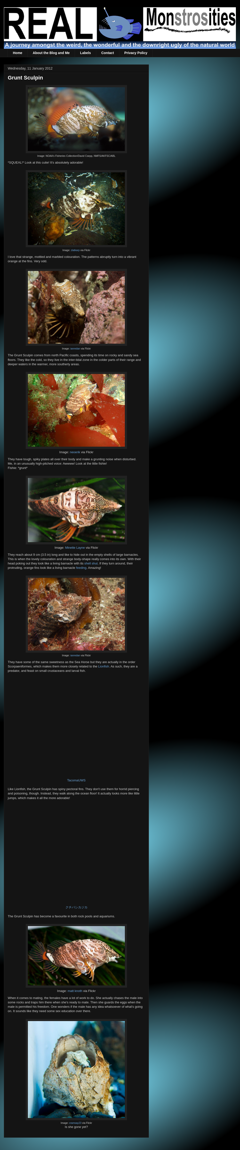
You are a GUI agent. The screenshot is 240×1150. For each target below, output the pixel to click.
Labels (85, 53)
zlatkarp (75, 250)
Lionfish (103, 666)
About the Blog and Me (51, 53)
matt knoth (75, 991)
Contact (107, 53)
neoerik (75, 452)
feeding (81, 568)
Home (17, 53)
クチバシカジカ (76, 907)
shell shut (91, 563)
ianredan (75, 348)
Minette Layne (75, 547)
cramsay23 (75, 1123)
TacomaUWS (76, 780)
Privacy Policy (135, 53)
